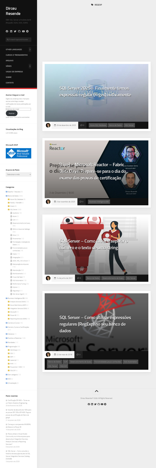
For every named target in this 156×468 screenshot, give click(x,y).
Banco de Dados (13, 196)
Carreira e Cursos (14, 323)
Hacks (15, 254)
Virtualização (12, 383)
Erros (14, 235)
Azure (14, 216)
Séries (9, 66)
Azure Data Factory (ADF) (18, 305)
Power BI (13, 315)
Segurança (16, 290)
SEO (9, 379)
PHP (11, 363)
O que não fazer (18, 277)
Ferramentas (17, 238)
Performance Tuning (19, 284)
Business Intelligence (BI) (16, 298)
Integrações (16, 257)
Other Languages (14, 49)
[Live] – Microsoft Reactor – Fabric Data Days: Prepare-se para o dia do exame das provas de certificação (96, 174)
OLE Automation (18, 280)
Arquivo (9, 60)
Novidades (11, 342)
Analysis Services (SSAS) (18, 301)
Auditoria (16, 213)
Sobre (8, 77)
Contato (10, 82)
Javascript (13, 360)
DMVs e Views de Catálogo (21, 229)
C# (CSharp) (13, 350)
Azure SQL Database (16, 199)
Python (15, 287)
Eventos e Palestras (14, 338)
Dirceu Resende (13, 11)
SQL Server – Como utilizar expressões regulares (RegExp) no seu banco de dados (94, 327)
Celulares (11, 334)
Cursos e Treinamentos (17, 55)
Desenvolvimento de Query (21, 223)
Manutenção (17, 270)
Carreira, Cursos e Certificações (18, 327)
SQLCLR (12, 370)
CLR (14, 219)
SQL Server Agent (18, 294)
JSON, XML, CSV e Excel (20, 260)
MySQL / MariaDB (15, 202)
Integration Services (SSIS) (18, 308)
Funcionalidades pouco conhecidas (108, 365)
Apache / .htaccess (14, 191)
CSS (11, 353)
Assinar (12, 113)
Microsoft (13, 312)
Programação (12, 346)
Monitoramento (18, 273)
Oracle (12, 206)
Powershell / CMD (16, 367)
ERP (11, 356)
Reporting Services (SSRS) (18, 318)
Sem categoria (13, 374)
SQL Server (13, 209)
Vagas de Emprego (14, 71)
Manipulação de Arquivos (21, 264)
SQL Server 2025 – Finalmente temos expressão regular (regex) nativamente (92, 98)
